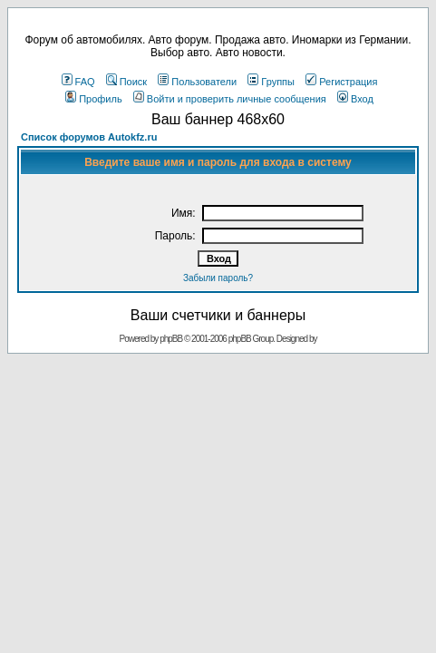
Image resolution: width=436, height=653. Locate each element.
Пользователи (197, 81)
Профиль (93, 98)
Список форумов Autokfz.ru (89, 137)
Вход (355, 98)
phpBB (171, 339)
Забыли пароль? (218, 278)
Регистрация (341, 81)
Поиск (126, 81)
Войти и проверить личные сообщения (229, 98)
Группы (271, 81)
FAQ (78, 81)
